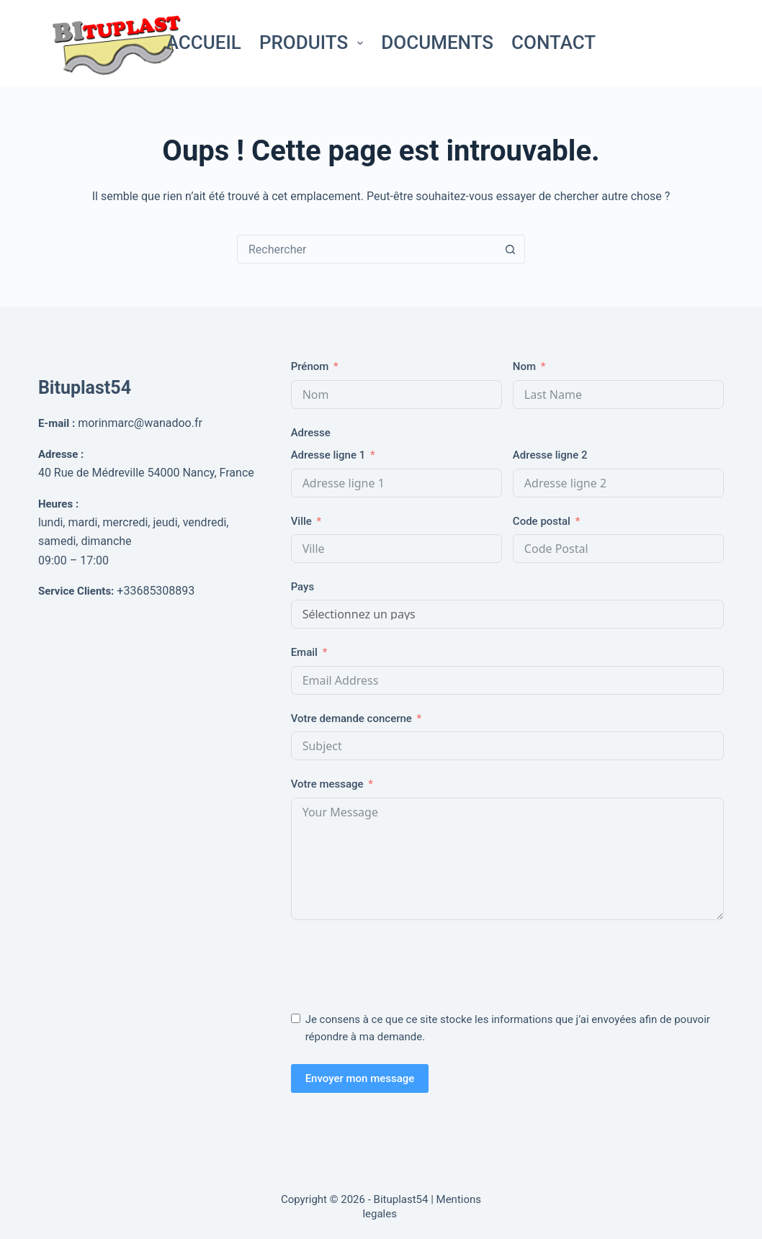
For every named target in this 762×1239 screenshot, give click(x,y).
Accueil (203, 42)
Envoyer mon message (360, 1078)
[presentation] (400, 962)
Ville (301, 521)
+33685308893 (155, 591)
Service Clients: (76, 591)
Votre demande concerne (351, 718)
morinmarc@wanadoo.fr (140, 423)
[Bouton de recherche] (510, 249)
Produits (314, 42)
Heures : (58, 503)
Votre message (327, 784)
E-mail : (56, 423)
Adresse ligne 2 (550, 455)
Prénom (310, 366)
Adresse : (61, 454)
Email (304, 652)
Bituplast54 (84, 387)
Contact (553, 42)
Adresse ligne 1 (328, 455)
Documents (437, 42)
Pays (303, 586)
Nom (524, 366)
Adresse (311, 432)
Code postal (541, 521)
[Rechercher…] (367, 249)
